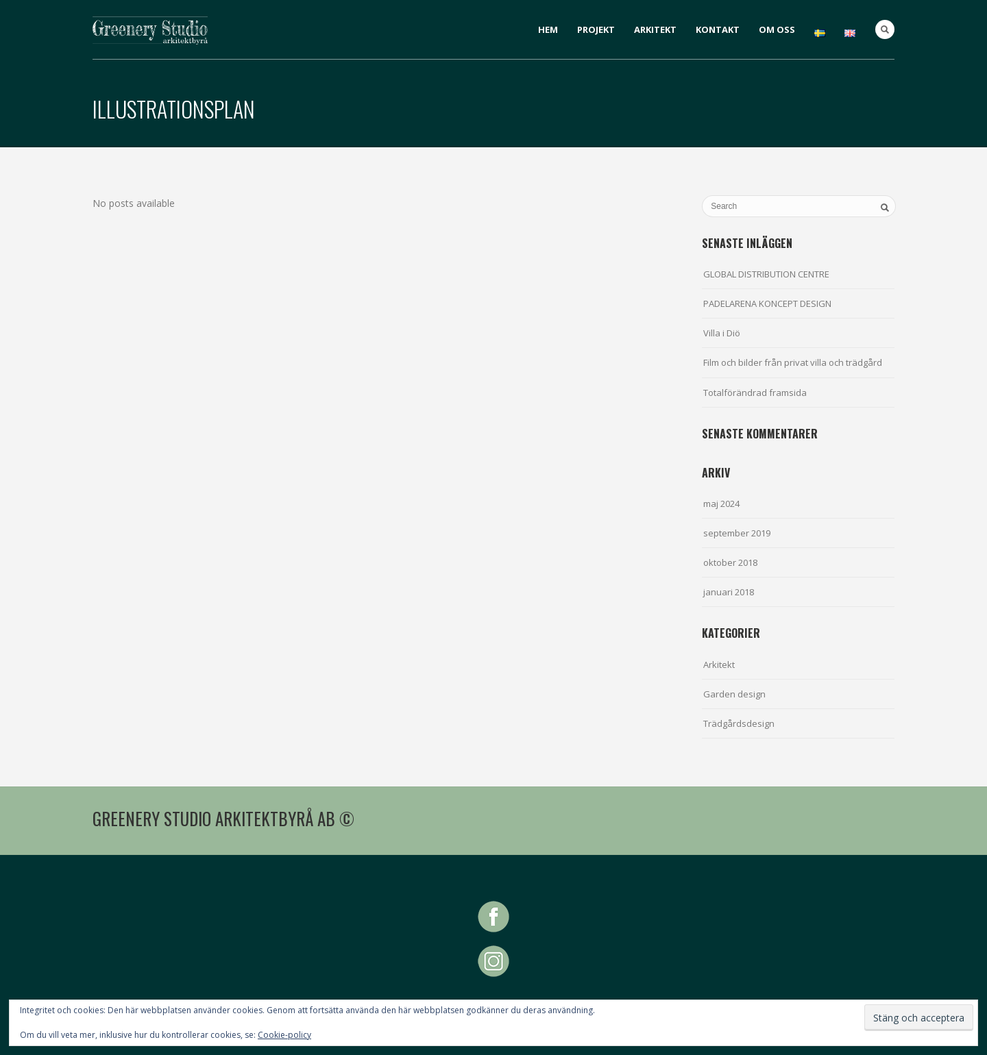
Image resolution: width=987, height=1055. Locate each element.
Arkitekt (719, 664)
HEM (548, 29)
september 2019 (736, 533)
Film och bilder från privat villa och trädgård (792, 362)
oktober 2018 (730, 562)
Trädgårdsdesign (739, 723)
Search (884, 29)
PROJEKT (596, 29)
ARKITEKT (655, 29)
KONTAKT (718, 29)
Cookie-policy (284, 1035)
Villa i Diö (721, 333)
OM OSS (777, 29)
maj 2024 (721, 503)
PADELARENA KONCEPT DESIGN (767, 303)
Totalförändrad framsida (755, 392)
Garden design (734, 694)
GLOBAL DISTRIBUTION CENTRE (766, 274)
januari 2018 (728, 592)
